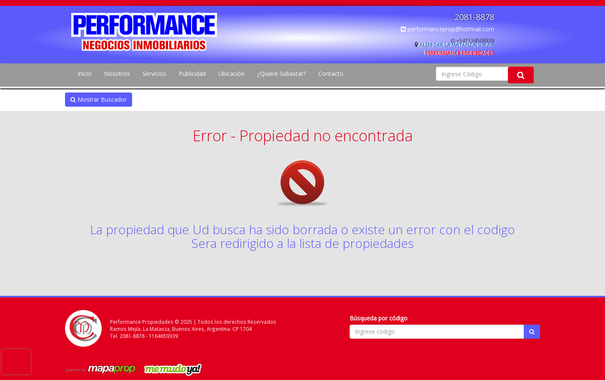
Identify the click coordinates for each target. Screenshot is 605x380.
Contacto (330, 74)
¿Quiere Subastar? (281, 74)
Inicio (85, 74)
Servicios (154, 74)
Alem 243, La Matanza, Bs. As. (456, 44)
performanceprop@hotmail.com (447, 29)
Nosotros (117, 74)
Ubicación (231, 74)
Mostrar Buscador (98, 99)
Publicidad (192, 74)
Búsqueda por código (379, 318)
